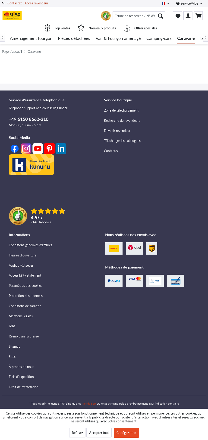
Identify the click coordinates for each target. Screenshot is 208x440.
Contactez (14, 3)
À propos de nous (21, 367)
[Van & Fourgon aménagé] (118, 38)
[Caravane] (186, 38)
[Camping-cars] (159, 38)
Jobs (12, 326)
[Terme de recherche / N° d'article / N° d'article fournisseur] (139, 15)
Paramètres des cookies (25, 285)
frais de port (89, 403)
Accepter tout (99, 433)
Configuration (126, 433)
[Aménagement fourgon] (31, 38)
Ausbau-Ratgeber (21, 265)
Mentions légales (21, 316)
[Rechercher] (160, 15)
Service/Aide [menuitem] (187, 3)
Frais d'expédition (21, 377)
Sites (12, 357)
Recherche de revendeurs (122, 120)
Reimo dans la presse (24, 336)
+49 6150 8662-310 (28, 119)
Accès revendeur (36, 3)
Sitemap (14, 346)
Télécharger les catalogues (122, 141)
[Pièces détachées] (74, 38)
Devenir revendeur (117, 131)
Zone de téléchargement (121, 110)
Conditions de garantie (25, 306)
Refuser (77, 433)
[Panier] (198, 15)
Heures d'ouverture (22, 255)
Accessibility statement (25, 275)
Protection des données (26, 296)
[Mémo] (177, 15)
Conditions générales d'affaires (30, 245)
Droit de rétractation (23, 387)
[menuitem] (139, 15)
